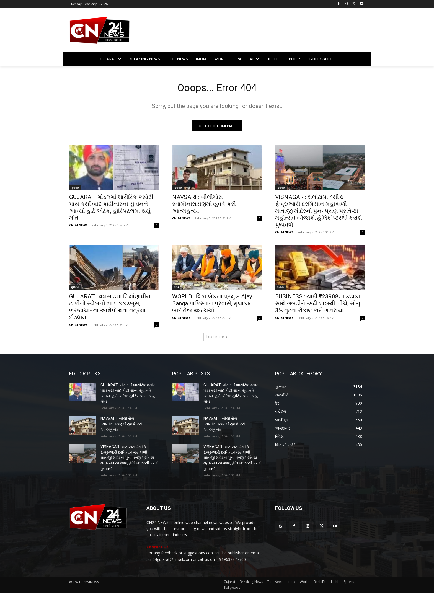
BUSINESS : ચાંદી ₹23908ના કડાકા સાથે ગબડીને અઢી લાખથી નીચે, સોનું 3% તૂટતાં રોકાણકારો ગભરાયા (317, 305)
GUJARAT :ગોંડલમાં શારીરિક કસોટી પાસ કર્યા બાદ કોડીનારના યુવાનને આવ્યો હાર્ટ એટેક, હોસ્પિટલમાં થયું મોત (111, 209)
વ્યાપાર (280, 289)
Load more (217, 338)
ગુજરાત (75, 189)
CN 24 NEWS (78, 227)
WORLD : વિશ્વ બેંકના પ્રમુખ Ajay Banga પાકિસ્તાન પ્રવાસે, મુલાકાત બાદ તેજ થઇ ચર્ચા (212, 305)
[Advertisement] (261, 33)
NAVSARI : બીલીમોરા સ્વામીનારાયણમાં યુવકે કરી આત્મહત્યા (204, 205)
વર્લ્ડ (176, 289)
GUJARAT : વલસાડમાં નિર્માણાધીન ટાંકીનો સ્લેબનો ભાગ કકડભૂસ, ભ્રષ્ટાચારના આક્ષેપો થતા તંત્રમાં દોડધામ (110, 308)
